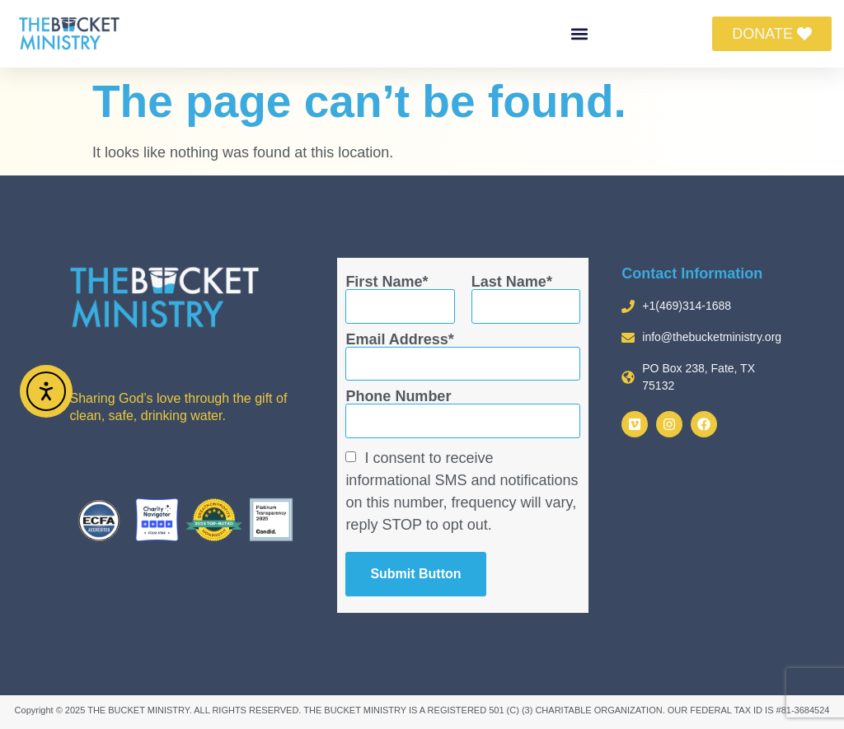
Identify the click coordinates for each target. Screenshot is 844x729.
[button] (579, 34)
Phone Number (398, 396)
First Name (383, 281)
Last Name (508, 281)
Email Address (396, 339)
